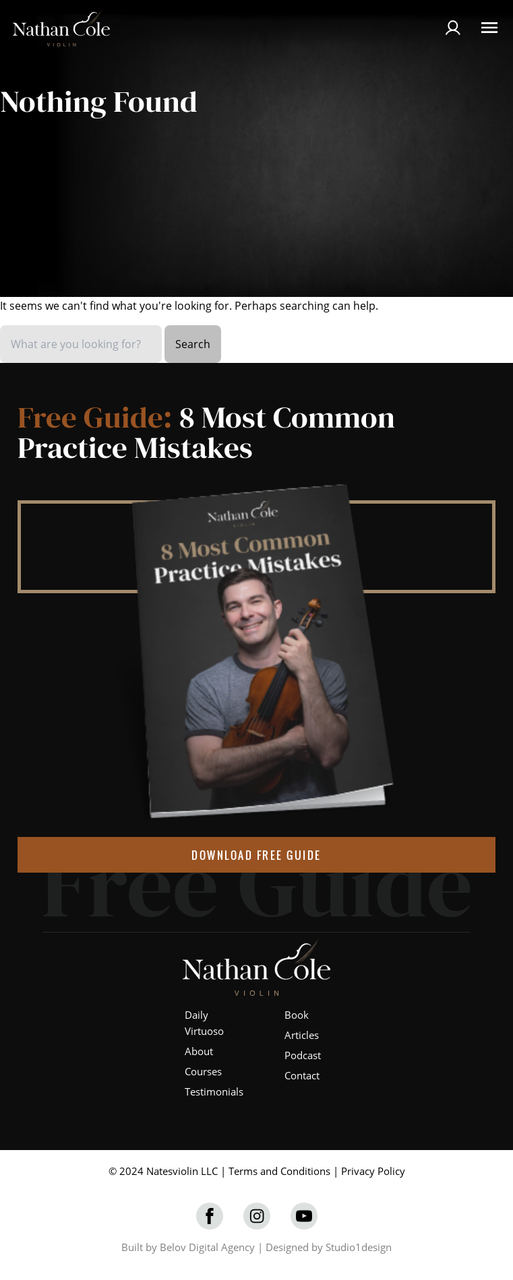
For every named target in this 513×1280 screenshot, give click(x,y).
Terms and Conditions (279, 1171)
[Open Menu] (489, 28)
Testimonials (214, 1091)
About (199, 1051)
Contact (302, 1075)
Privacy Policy (373, 1171)
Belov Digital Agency (207, 1247)
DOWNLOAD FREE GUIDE (256, 855)
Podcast (302, 1055)
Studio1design (359, 1247)
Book (296, 1014)
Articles (301, 1035)
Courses (203, 1071)
